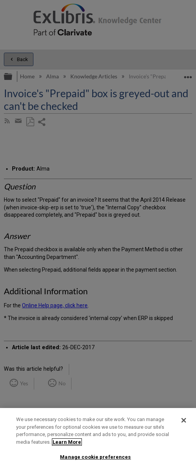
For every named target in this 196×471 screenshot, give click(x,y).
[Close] (183, 420)
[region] (98, 439)
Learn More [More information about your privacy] (67, 442)
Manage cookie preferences (95, 457)
